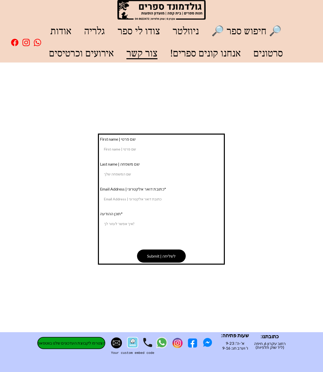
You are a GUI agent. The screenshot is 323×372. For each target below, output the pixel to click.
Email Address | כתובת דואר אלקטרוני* (133, 189)
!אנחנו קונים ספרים (205, 53)
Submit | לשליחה (161, 256)
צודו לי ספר (139, 31)
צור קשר (141, 53)
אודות (60, 31)
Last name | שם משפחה (120, 164)
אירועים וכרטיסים (81, 53)
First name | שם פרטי (118, 139)
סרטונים (268, 53)
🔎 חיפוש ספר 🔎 (246, 31)
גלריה (94, 31)
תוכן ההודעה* (111, 213)
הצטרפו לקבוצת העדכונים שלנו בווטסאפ (71, 342)
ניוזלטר (186, 31)
